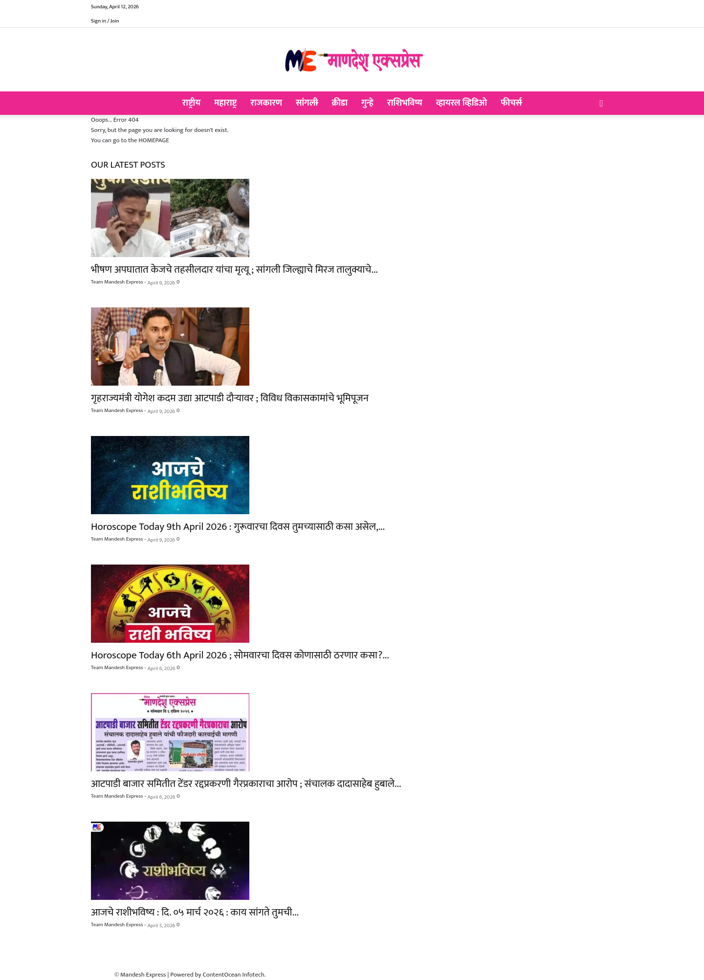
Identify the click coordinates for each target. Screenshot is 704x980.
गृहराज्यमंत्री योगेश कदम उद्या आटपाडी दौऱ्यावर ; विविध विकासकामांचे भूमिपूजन (230, 398)
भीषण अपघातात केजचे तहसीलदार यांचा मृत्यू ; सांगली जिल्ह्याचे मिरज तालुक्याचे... (234, 269)
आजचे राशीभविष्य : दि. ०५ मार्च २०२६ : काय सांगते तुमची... (195, 912)
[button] (601, 104)
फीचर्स (511, 103)
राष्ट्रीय (191, 103)
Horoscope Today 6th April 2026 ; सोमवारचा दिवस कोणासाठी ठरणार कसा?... (240, 655)
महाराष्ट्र (225, 103)
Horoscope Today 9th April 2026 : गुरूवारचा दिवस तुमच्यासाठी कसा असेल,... (238, 526)
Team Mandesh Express (117, 282)
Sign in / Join (105, 21)
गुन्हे (367, 103)
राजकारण (266, 103)
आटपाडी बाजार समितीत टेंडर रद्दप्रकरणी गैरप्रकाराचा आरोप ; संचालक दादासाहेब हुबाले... (246, 783)
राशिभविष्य (404, 103)
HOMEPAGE (153, 140)
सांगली (307, 103)
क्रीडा (339, 103)
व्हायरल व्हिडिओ (461, 103)
